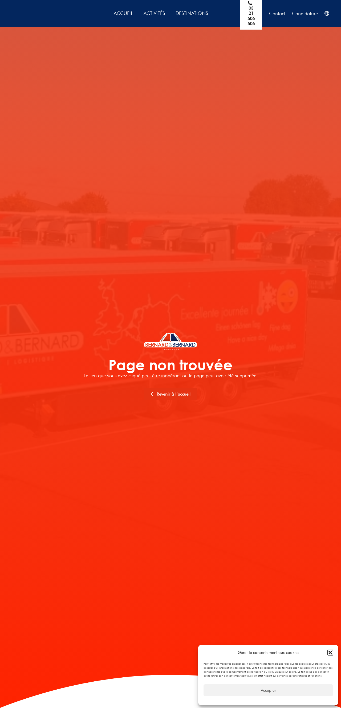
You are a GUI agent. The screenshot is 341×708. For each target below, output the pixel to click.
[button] (330, 652)
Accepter (268, 690)
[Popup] (326, 13)
